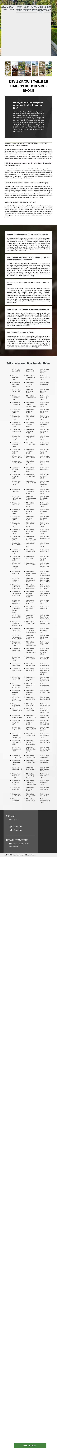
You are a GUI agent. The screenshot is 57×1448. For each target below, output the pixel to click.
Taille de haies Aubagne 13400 (30, 795)
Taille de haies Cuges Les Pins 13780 (16, 742)
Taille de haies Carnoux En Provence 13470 (31, 538)
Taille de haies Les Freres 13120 (30, 462)
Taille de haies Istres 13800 (30, 705)
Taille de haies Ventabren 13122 (16, 551)
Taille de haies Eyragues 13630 (16, 728)
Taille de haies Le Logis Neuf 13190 (44, 424)
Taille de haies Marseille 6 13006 (30, 524)
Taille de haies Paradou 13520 (30, 658)
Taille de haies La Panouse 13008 (30, 391)
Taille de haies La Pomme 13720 (30, 424)
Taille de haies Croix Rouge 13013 (44, 397)
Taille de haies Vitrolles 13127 (16, 544)
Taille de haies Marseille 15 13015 (30, 504)
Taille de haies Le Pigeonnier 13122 (16, 417)
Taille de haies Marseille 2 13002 (44, 531)
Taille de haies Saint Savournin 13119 (30, 580)
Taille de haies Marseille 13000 (45, 685)
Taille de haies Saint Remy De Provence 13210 (45, 580)
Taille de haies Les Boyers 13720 (30, 411)
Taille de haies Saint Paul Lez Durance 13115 (16, 586)
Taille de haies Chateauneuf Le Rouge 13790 (45, 749)
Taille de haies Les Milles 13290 (17, 462)
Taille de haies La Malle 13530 (30, 475)
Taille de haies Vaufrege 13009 (16, 390)
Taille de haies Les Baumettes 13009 (30, 377)
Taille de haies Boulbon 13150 (30, 768)
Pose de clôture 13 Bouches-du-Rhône (33, 8)
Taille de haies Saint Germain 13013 (44, 462)
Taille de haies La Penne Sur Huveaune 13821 (44, 651)
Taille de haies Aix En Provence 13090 (45, 800)
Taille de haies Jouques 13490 (16, 705)
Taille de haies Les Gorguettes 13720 (16, 424)
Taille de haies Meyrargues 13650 (30, 679)
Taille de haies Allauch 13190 (30, 800)
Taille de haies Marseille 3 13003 (30, 531)
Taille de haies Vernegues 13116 (44, 544)
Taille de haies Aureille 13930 (16, 795)
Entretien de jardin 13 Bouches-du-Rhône (47, 8)
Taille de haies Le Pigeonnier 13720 (44, 411)
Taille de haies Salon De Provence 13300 (45, 573)
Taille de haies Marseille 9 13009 (30, 518)
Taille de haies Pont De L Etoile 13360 (45, 417)
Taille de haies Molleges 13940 (45, 664)
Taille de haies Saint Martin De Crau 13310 (45, 586)
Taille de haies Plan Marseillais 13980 (30, 469)
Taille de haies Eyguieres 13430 (31, 728)
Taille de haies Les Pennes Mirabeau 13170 (31, 650)
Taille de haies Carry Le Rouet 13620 (16, 762)
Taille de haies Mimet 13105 (30, 669)
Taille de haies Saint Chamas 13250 (30, 602)
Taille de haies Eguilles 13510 (30, 734)
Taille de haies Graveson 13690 (17, 710)
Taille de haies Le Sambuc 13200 (16, 476)
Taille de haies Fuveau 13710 (44, 716)
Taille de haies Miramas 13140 (16, 669)
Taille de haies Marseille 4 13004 (16, 531)
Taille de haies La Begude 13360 (16, 451)
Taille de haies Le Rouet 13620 (30, 443)
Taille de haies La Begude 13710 (30, 451)
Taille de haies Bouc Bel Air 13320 (16, 775)
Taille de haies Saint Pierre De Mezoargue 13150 (44, 671)
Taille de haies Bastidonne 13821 (16, 377)
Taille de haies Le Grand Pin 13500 (16, 483)
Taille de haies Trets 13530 (30, 557)
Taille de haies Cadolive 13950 (30, 761)
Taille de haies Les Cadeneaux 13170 (30, 438)
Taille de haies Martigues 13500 (30, 685)
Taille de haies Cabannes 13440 (17, 768)
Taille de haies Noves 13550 (44, 658)
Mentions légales (30, 855)
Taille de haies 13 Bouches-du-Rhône (19, 8)
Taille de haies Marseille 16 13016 (44, 498)
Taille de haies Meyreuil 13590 (16, 678)
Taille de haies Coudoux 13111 (45, 537)
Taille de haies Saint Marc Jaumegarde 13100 (30, 594)
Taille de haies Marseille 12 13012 (30, 511)
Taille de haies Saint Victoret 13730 (16, 580)
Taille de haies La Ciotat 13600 (45, 741)
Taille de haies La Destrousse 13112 (44, 735)
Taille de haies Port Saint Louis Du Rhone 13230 (17, 637)
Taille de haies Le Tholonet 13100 (44, 558)
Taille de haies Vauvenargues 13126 (16, 558)
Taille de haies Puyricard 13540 (45, 457)
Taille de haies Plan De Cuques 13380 (16, 643)
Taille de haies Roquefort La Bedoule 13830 (44, 617)
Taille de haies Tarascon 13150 (30, 564)
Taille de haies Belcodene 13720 (44, 775)
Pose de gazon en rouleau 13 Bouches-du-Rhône (40, 9)
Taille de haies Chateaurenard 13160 (16, 749)
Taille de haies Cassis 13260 (44, 756)
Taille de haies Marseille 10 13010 (16, 518)
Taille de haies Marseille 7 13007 (16, 524)
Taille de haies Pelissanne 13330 (16, 659)
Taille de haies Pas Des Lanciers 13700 (31, 498)
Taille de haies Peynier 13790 (16, 649)
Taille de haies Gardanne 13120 (31, 716)
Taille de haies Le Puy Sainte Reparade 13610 (31, 630)
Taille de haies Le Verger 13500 (31, 482)
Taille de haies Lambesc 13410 (30, 698)
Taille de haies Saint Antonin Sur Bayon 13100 (16, 609)
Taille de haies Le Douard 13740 (44, 438)
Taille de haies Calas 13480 (16, 490)
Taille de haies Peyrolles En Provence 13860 (31, 643)
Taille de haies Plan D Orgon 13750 (44, 637)
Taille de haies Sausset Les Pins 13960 (31, 573)
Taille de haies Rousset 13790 (16, 616)
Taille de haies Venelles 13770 (30, 550)
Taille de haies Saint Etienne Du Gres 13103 (45, 593)
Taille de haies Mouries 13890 (30, 664)
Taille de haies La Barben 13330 (30, 789)
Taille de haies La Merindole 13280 (30, 491)
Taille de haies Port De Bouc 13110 (30, 637)
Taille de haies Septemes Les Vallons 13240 (44, 565)
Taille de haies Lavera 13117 (16, 403)
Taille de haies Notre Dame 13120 (44, 431)
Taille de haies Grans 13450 (30, 710)
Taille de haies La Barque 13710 (30, 384)
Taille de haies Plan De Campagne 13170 (44, 483)
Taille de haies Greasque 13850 (45, 705)
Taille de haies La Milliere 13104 (44, 391)
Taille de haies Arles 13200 (44, 795)
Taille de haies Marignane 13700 (16, 692)
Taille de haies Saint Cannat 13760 (44, 602)
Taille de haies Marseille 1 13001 (16, 538)
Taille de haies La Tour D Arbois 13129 (45, 491)
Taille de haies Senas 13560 (16, 572)
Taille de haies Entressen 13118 (17, 457)
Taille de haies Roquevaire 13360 (30, 617)
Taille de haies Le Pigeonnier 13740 (30, 417)
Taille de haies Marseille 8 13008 (44, 518)
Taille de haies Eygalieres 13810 (44, 729)
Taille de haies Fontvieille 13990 (30, 722)
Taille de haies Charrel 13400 (30, 370)
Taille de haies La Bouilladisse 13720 (44, 769)
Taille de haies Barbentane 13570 (44, 782)
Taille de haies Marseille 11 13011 (44, 511)
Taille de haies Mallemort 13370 (30, 692)
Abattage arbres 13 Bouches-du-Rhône (26, 8)
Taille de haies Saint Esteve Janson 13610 (16, 602)
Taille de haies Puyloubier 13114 (44, 630)
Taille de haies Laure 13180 (44, 443)
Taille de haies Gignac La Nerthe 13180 (44, 710)
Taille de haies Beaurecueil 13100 (16, 782)
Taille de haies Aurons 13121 (16, 788)
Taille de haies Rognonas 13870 (45, 623)
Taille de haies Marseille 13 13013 (16, 511)
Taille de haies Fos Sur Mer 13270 (16, 722)
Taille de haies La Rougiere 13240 (16, 438)
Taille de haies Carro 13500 (16, 504)
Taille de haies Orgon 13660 (16, 664)
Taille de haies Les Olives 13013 (31, 397)
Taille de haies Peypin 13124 (44, 643)
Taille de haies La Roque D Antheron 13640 (17, 623)
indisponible (15, 826)
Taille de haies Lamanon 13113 (45, 698)
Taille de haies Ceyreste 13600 (30, 756)
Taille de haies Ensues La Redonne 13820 (16, 735)
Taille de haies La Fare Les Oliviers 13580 (44, 722)
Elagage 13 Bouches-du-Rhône (5, 8)
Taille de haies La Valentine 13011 (16, 397)
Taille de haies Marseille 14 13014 (44, 504)
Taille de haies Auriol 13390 (44, 788)
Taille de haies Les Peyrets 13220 (44, 476)
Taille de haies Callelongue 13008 (44, 371)
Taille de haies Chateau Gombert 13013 (31, 404)
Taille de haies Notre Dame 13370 (30, 431)
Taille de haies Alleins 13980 (16, 800)
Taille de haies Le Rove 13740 (44, 607)
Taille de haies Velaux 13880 (44, 550)
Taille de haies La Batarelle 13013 (16, 411)
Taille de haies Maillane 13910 (45, 691)
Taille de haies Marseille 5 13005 (44, 524)
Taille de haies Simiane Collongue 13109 (16, 565)
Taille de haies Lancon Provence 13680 (17, 699)
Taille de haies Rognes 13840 (30, 623)
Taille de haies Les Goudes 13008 (16, 384)
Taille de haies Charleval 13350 (17, 756)
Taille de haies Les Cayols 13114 (16, 469)
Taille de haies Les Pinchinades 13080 (16, 498)
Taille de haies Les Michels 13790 (44, 451)
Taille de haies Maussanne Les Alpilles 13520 (44, 679)
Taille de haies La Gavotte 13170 (44, 404)
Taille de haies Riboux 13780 (16, 370)
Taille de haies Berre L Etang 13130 (30, 775)
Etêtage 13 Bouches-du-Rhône (12, 8)
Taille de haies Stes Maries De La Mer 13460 (16, 593)
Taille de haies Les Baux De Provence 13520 (31, 782)
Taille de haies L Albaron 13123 (30, 457)
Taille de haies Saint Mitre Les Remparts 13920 (31, 586)
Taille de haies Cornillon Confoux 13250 (30, 742)
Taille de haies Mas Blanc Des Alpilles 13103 (16, 685)
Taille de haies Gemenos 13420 (17, 716)
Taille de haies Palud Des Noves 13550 (45, 377)
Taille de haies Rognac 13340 (16, 629)
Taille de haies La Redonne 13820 (16, 444)
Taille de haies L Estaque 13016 (16, 430)
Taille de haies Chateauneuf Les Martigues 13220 (31, 749)
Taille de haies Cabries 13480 (44, 761)
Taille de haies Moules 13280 (44, 383)
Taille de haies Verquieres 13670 (30, 544)
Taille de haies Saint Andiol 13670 (30, 608)
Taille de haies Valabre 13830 (44, 468)
